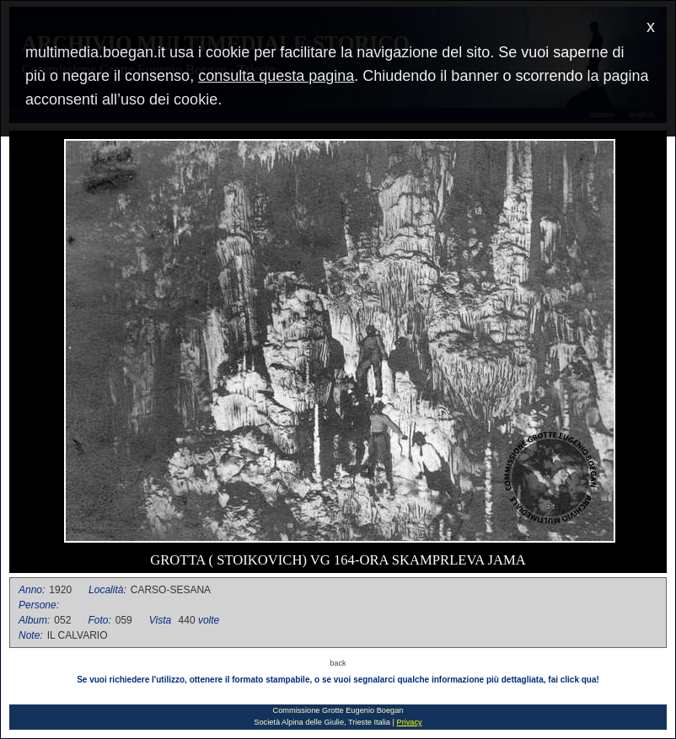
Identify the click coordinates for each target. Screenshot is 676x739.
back (338, 663)
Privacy (408, 722)
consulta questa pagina (276, 75)
